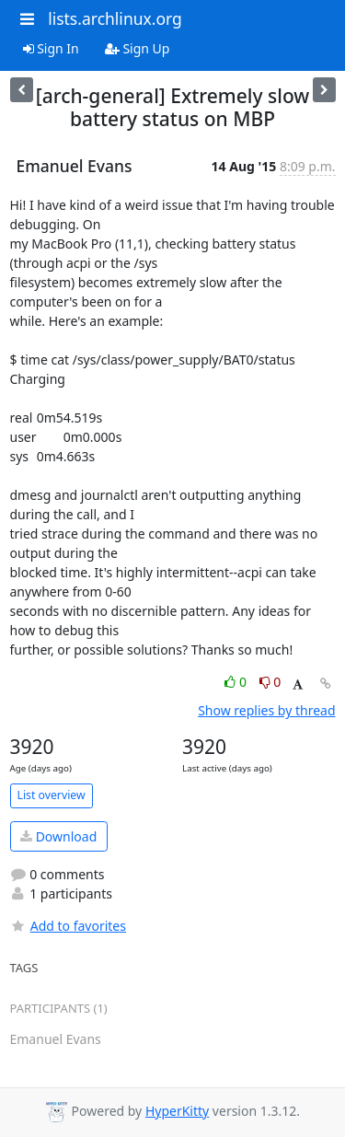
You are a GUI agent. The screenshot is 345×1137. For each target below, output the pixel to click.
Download (58, 836)
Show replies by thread (266, 710)
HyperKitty (177, 1111)
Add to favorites (68, 925)
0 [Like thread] (236, 681)
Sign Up (137, 48)
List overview (51, 795)
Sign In (51, 48)
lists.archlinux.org (115, 18)
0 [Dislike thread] (270, 681)
